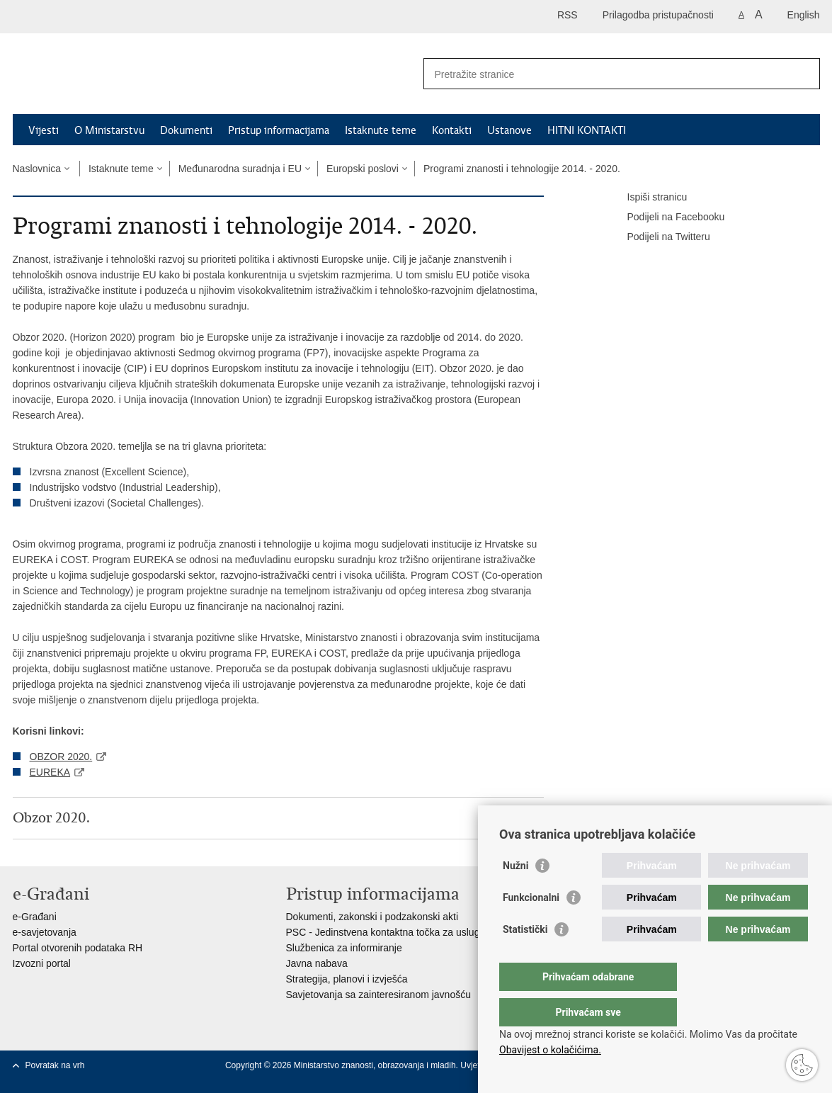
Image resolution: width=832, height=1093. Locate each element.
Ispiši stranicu (648, 197)
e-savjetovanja (44, 932)
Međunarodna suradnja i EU (240, 168)
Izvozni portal (42, 963)
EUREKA (50, 772)
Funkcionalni (531, 925)
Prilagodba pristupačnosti (658, 15)
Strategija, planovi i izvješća (347, 979)
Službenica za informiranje (344, 947)
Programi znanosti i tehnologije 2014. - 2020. (521, 168)
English (803, 15)
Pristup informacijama (278, 130)
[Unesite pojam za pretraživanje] (606, 74)
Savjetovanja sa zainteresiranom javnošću (378, 994)
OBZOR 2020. (61, 756)
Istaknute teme (380, 130)
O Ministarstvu (109, 130)
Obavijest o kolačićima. (550, 1049)
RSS (567, 15)
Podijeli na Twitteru (659, 237)
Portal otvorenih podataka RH (78, 947)
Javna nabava (317, 963)
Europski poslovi (362, 168)
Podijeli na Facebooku (666, 217)
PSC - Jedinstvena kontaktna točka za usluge (386, 932)
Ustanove (509, 130)
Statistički (525, 957)
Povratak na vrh (55, 1065)
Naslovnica (37, 168)
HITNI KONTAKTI (586, 130)
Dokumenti (186, 130)
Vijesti (43, 130)
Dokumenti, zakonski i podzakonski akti (372, 916)
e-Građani (35, 916)
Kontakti (452, 130)
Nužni (515, 894)
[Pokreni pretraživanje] (804, 73)
